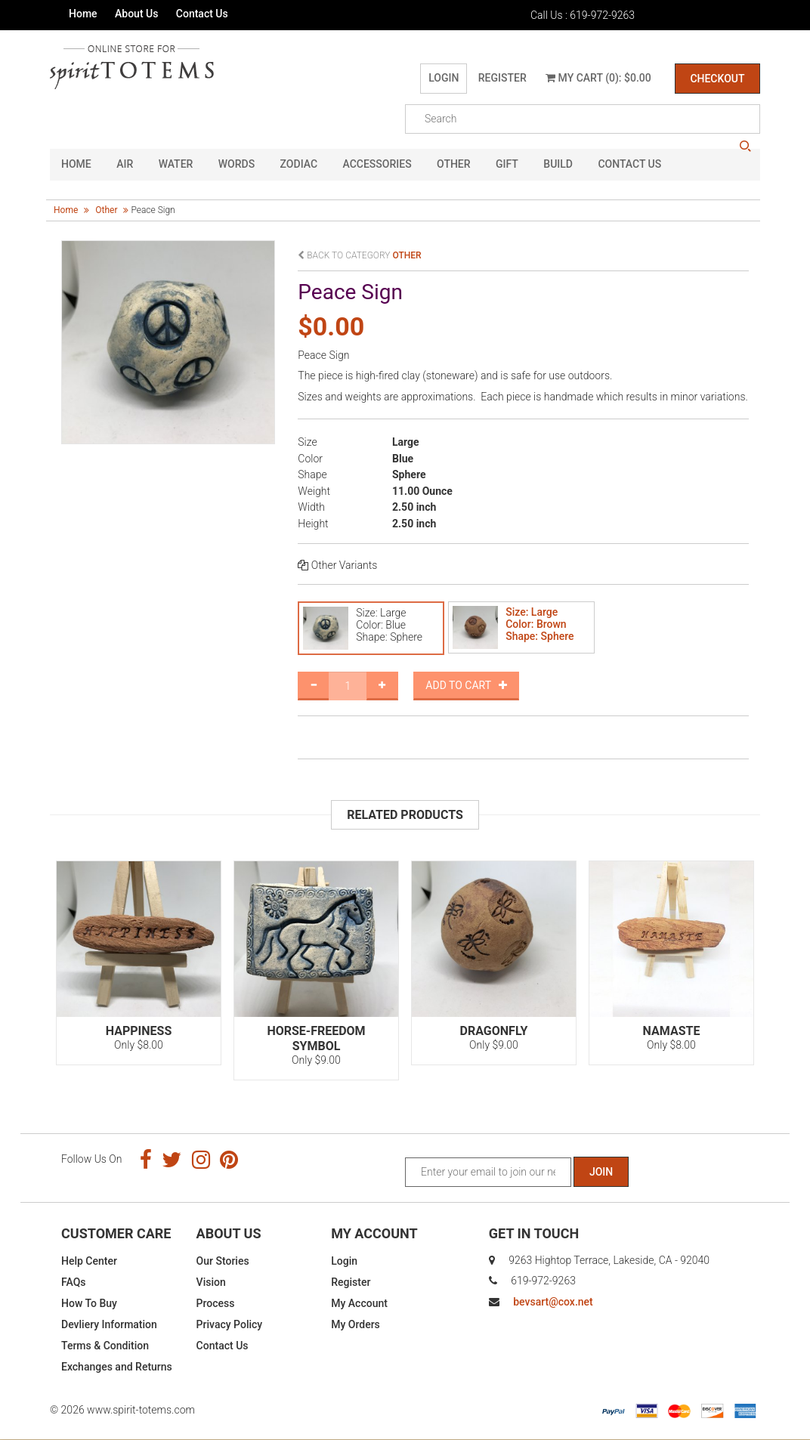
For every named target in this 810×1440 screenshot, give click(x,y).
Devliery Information (109, 1324)
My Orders (355, 1324)
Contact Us (202, 14)
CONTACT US (629, 165)
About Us (136, 14)
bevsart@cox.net (552, 1302)
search (745, 146)
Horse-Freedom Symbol (316, 1038)
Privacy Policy (229, 1324)
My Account (359, 1303)
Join (601, 1172)
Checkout (717, 79)
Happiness (139, 1031)
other (106, 210)
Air (124, 165)
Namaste (671, 1031)
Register (502, 78)
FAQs (73, 1282)
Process (215, 1303)
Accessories (377, 165)
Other (454, 165)
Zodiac (298, 165)
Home (83, 14)
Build (558, 165)
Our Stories (222, 1261)
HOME (76, 165)
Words (236, 165)
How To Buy (89, 1303)
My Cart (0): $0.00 (598, 78)
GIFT (507, 165)
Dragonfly (494, 1031)
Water (176, 165)
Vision (211, 1282)
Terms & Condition (105, 1346)
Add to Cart (466, 685)
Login (443, 78)
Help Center (89, 1261)
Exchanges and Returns (116, 1367)
